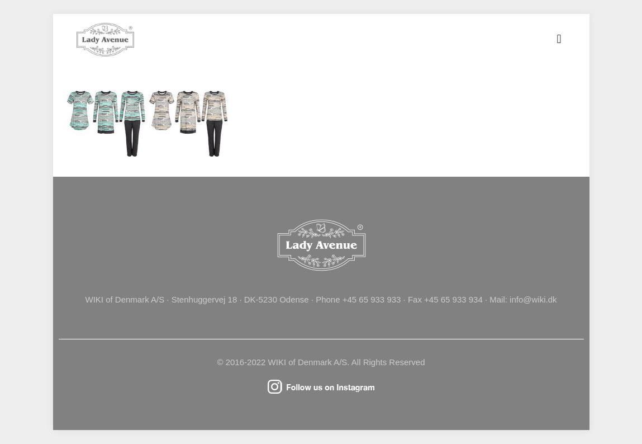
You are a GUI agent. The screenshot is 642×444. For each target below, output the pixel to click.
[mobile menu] (559, 39)
